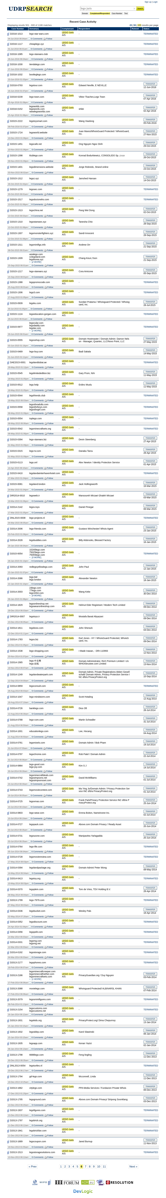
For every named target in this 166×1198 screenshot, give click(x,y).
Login (155, 2)
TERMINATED (150, 33)
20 (131, 25)
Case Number (117, 13)
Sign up (148, 2)
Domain (85, 13)
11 (104, 1166)
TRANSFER (150, 84)
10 (98, 1166)
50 (135, 25)
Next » (133, 1166)
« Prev (33, 1166)
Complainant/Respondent (100, 13)
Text (126, 13)
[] (36, 262)
